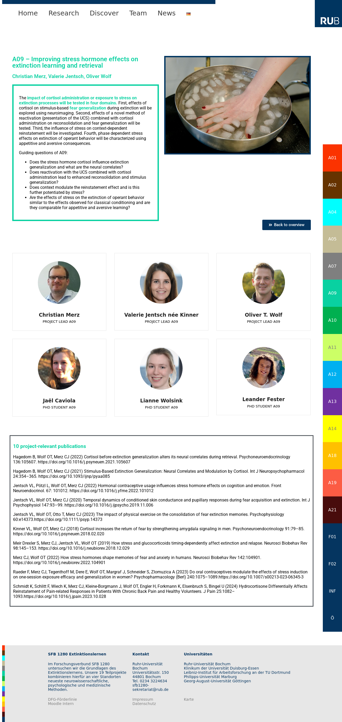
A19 (332, 482)
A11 (332, 347)
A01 (332, 157)
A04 (332, 212)
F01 (332, 536)
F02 (332, 563)
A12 (332, 374)
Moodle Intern (61, 703)
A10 (332, 320)
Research (64, 13)
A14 (332, 428)
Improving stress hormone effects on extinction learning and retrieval (75, 62)
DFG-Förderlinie (62, 699)
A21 (332, 509)
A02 (332, 184)
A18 (332, 455)
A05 (332, 239)
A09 (332, 293)
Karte (189, 699)
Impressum (142, 699)
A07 (332, 266)
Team (138, 13)
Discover (104, 13)
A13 (332, 401)
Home (28, 13)
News (167, 13)
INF (332, 591)
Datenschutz (144, 703)
